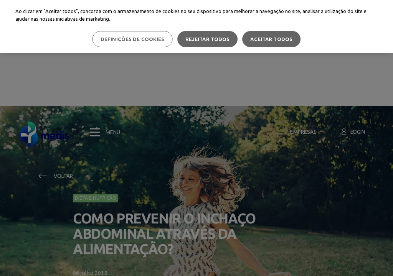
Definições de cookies (133, 39)
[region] (196, 26)
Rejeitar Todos (207, 39)
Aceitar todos (271, 39)
